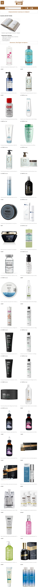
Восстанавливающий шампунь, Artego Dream (9, 327)
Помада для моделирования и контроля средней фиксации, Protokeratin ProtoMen (16, 223)
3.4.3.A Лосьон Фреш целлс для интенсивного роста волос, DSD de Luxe (14, 484)
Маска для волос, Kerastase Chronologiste (8, 249)
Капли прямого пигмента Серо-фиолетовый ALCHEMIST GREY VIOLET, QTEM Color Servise (18, 432)
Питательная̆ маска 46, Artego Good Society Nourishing (11, 405)
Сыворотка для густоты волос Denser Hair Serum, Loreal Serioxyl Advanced (15, 93)
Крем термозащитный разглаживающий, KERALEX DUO (11, 536)
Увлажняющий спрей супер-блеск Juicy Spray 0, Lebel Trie (11, 197)
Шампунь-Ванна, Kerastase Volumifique (27, 145)
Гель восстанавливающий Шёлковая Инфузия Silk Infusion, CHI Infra (13, 119)
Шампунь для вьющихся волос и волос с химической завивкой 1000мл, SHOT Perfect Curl (18, 562)
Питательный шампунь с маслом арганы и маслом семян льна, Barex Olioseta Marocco (17, 171)
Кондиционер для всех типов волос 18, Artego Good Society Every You (14, 379)
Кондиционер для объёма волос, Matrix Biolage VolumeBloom (12, 145)
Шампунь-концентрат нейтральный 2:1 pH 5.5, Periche (11, 67)
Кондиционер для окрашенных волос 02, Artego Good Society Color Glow (14, 353)
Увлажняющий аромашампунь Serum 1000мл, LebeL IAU (11, 510)
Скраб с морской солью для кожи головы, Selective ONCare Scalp (13, 301)
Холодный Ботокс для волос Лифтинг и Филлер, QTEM (11, 275)
